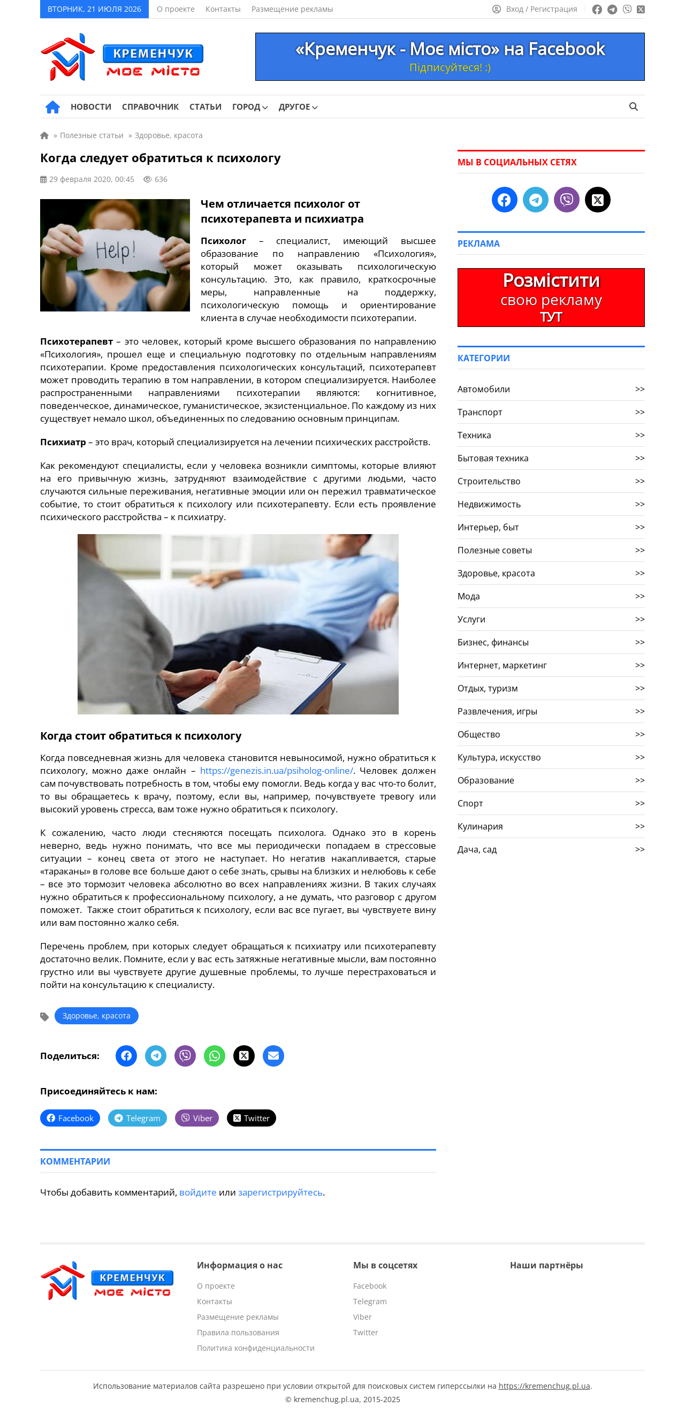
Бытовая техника (551, 458)
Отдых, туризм (551, 688)
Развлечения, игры (551, 711)
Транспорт (551, 412)
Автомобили (551, 389)
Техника (551, 435)
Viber (362, 1317)
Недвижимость (551, 504)
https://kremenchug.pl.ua (544, 1386)
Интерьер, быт (551, 527)
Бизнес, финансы (551, 642)
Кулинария (551, 826)
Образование (551, 780)
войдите (198, 1192)
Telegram (370, 1301)
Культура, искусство (551, 757)
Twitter (365, 1332)
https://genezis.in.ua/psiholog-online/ (276, 770)
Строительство (551, 481)
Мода (551, 596)
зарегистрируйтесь (280, 1192)
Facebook (369, 1286)
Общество (551, 734)
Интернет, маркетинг (551, 665)
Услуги (551, 619)
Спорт (551, 803)
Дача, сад (551, 849)
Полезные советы (551, 550)
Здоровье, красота (97, 1015)
